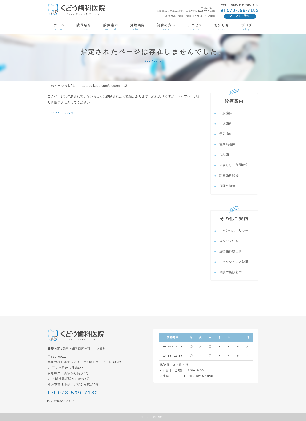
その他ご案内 (234, 216)
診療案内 (234, 98)
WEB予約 (240, 16)
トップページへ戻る (62, 113)
